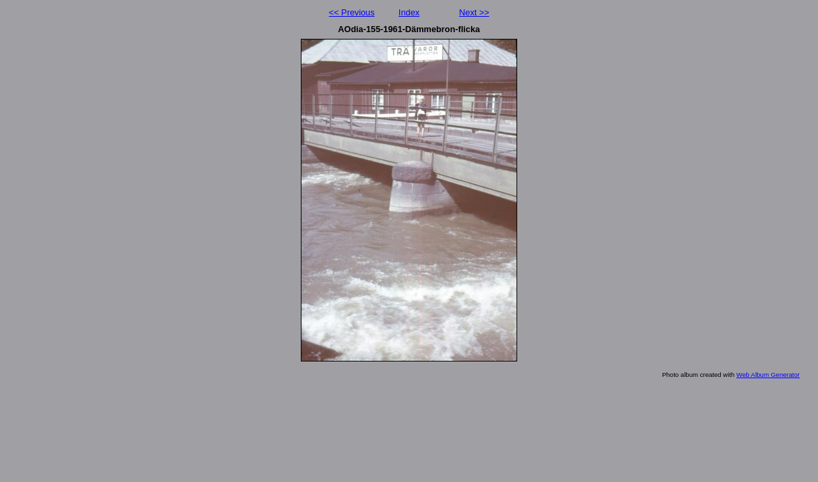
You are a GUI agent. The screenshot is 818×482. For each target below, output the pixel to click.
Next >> (474, 12)
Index (409, 12)
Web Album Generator (768, 374)
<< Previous (351, 12)
